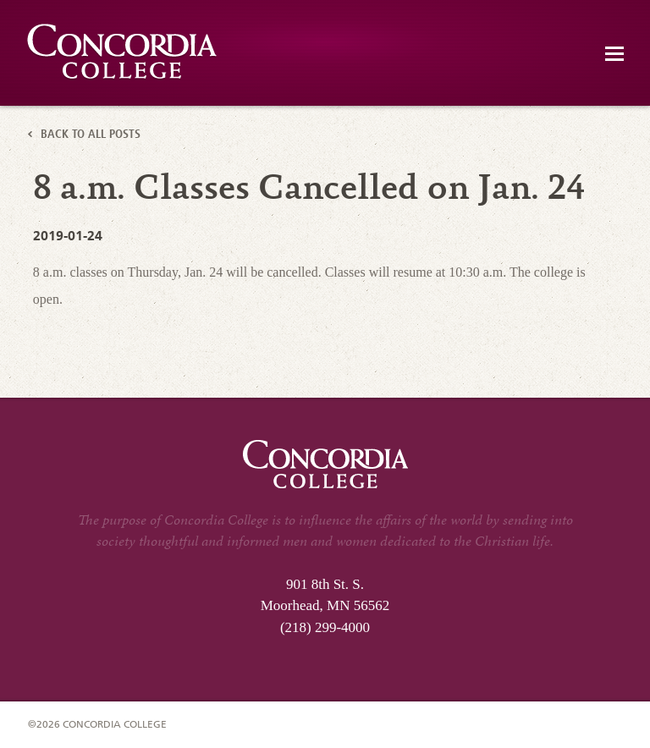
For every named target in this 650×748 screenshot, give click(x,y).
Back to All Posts (90, 135)
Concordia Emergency (123, 52)
